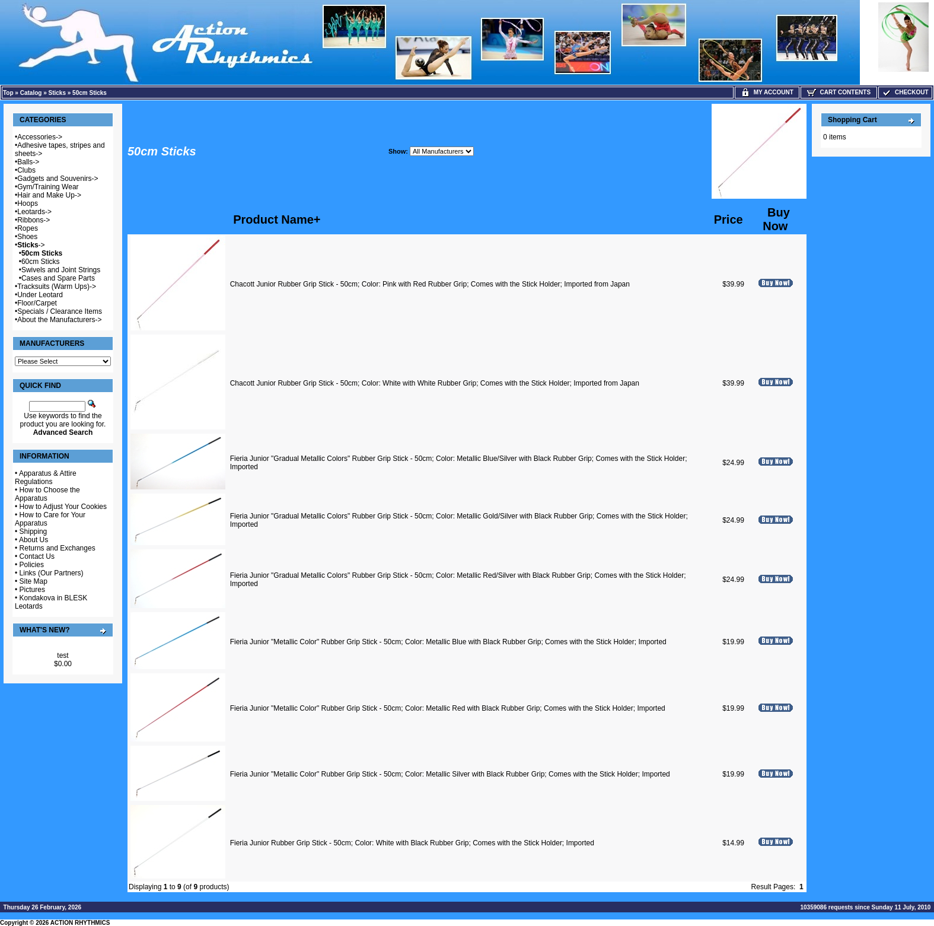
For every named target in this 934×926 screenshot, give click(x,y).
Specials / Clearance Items (59, 311)
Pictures (32, 589)
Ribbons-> (33, 220)
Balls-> (28, 162)
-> (30, 245)
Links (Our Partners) (52, 573)
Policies (32, 565)
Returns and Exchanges (57, 548)
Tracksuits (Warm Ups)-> (56, 286)
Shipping (33, 531)
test (62, 655)
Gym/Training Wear (47, 187)
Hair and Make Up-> (49, 195)
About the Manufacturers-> (59, 320)
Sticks (57, 93)
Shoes (27, 237)
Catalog (31, 93)
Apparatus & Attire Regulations (45, 477)
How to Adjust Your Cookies (63, 506)
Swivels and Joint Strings (60, 270)
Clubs (26, 170)
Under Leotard (40, 295)
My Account (767, 92)
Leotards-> (34, 212)
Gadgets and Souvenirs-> (57, 178)
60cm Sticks (40, 261)
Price (728, 219)
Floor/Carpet (37, 303)
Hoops (27, 203)
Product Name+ (276, 219)
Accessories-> (39, 137)
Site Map (33, 581)
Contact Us (37, 556)
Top (8, 93)
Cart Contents (839, 92)
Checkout (905, 92)
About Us (33, 540)
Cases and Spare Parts (58, 278)
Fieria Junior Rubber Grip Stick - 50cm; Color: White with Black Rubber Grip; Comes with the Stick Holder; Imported (412, 843)
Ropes (27, 228)
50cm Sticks (89, 93)
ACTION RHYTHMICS (80, 922)
